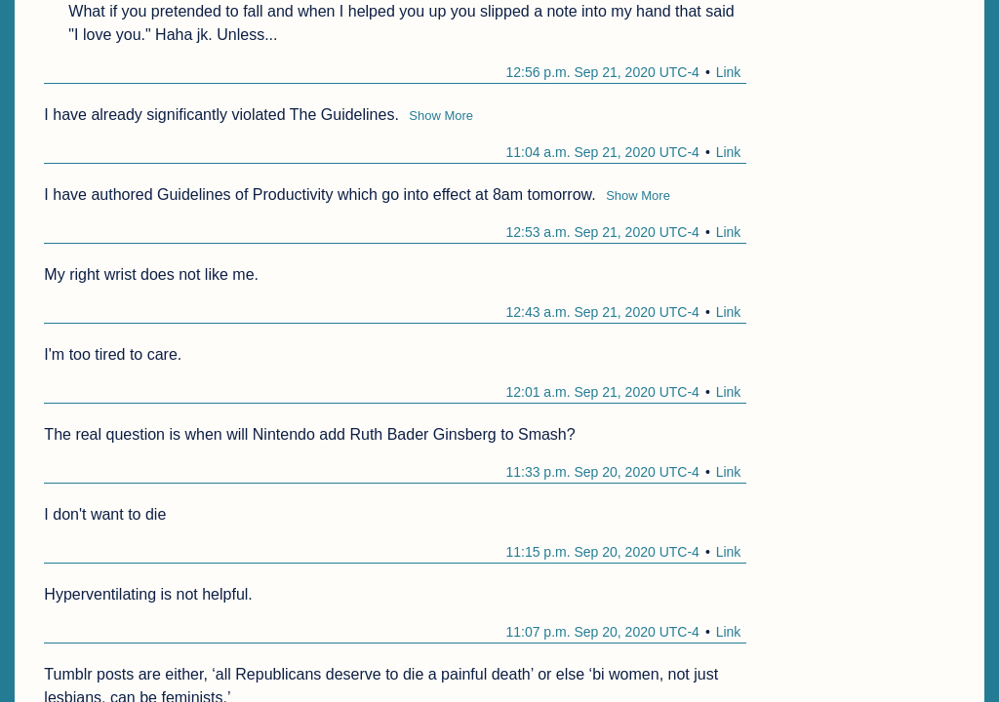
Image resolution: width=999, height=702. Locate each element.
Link (728, 72)
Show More (441, 115)
